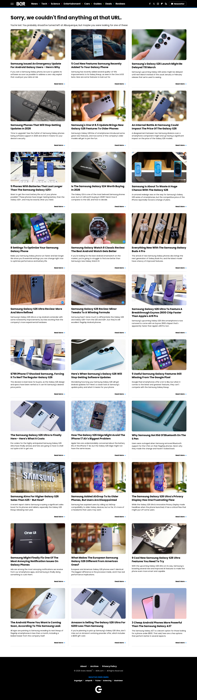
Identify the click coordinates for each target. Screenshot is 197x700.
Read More (58, 84)
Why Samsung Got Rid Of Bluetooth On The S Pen (159, 437)
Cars (87, 3)
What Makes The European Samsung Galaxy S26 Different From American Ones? (94, 561)
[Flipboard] (162, 4)
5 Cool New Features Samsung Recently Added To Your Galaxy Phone (96, 65)
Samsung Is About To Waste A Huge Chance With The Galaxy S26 (154, 188)
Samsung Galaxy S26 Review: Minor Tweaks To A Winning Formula (94, 310)
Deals (108, 3)
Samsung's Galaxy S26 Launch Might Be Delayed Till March (157, 65)
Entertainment (72, 3)
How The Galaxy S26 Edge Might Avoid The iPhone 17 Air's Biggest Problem (98, 436)
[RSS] (166, 4)
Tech (44, 3)
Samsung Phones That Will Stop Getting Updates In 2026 (36, 126)
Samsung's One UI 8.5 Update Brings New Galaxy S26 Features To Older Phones (97, 126)
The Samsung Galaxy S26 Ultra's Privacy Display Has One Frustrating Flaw (157, 498)
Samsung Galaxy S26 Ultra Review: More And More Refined (36, 310)
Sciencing (107, 681)
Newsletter (177, 4)
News (34, 3)
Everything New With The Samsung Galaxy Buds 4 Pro (159, 249)
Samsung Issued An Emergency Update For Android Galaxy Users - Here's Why (36, 65)
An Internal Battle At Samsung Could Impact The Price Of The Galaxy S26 (155, 126)
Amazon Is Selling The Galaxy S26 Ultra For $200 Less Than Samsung (98, 624)
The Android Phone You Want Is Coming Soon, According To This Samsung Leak (36, 624)
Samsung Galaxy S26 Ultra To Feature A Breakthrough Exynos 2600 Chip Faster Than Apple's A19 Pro (157, 312)
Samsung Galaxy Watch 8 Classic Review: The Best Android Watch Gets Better (98, 249)
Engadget (78, 681)
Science (55, 3)
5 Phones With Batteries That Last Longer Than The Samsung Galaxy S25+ (36, 188)
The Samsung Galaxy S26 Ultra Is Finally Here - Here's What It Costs (36, 436)
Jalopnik (88, 681)
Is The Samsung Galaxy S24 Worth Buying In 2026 (97, 188)
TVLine (98, 681)
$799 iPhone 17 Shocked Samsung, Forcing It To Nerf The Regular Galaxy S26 (37, 375)
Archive (94, 666)
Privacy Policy (109, 666)
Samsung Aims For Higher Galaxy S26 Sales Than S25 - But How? (35, 498)
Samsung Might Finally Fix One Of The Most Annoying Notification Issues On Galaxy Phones (34, 561)
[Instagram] (158, 4)
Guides (98, 3)
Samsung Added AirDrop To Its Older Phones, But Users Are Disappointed (94, 498)
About (83, 666)
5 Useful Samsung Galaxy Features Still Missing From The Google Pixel (157, 375)
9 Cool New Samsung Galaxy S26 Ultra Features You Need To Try (156, 559)
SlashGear (118, 681)
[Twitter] (154, 4)
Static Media (86, 670)
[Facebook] (150, 4)
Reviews (120, 3)
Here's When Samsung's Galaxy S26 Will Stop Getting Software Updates (96, 375)
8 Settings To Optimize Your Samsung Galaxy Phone (34, 249)
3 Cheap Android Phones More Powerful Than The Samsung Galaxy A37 (157, 624)
